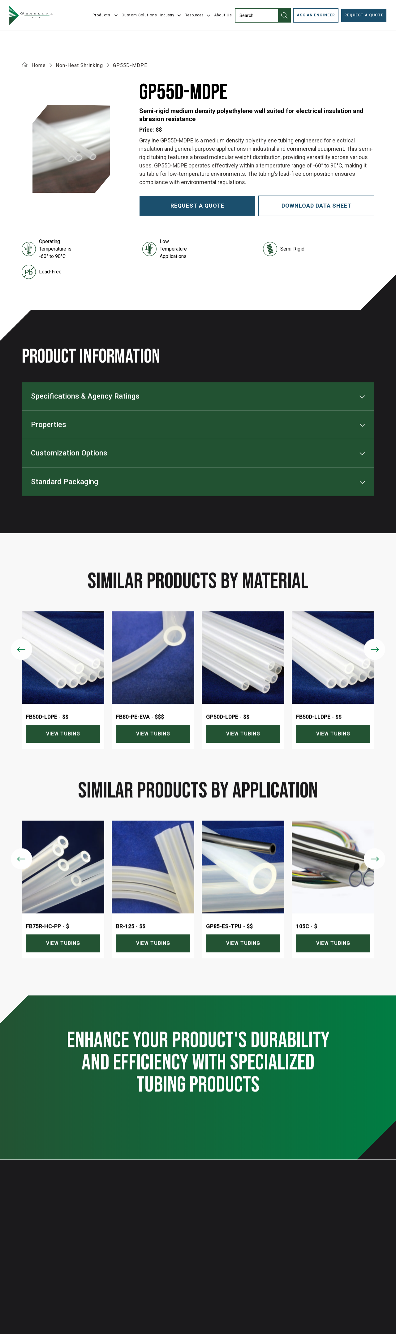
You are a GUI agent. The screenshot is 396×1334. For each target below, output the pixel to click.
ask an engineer (316, 15)
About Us (223, 15)
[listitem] (63, 693)
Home (39, 65)
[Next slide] (374, 662)
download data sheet (316, 205)
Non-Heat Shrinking (79, 65)
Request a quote (197, 205)
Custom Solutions (139, 15)
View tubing (63, 747)
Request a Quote (363, 15)
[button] (171, 15)
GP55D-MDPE (130, 65)
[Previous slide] (21, 662)
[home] (31, 15)
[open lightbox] (71, 149)
